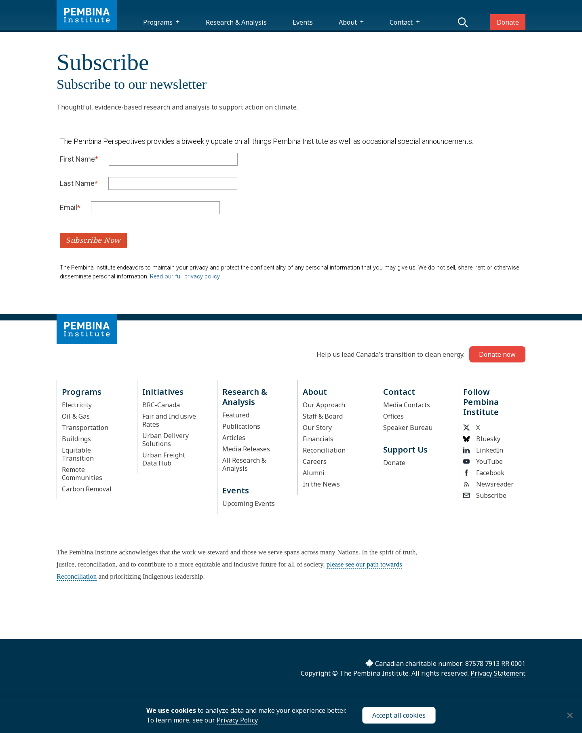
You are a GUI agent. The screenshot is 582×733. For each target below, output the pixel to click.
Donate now (497, 354)
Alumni (314, 472)
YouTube (483, 461)
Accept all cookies (399, 715)
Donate (508, 22)
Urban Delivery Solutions (165, 439)
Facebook (483, 473)
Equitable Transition (78, 454)
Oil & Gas (76, 416)
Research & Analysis (236, 22)
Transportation (85, 427)
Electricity (77, 404)
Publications (241, 426)
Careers (315, 461)
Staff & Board (323, 416)
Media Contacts (406, 404)
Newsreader (488, 484)
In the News (321, 484)
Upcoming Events (248, 503)
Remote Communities (82, 473)
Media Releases (246, 448)
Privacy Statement (497, 673)
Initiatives (162, 392)
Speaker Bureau (407, 427)
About (348, 22)
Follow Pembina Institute (481, 402)
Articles (233, 437)
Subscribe (484, 495)
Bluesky (481, 439)
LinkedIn (483, 450)
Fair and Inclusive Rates (169, 420)
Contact (401, 22)
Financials (318, 438)
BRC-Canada (161, 404)
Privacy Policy (237, 720)
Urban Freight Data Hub (163, 459)
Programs (158, 22)
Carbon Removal (87, 488)
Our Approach (324, 404)
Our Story (317, 427)
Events (303, 22)
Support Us (405, 449)
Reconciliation (324, 450)
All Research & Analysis (244, 464)
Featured (235, 415)
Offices (393, 416)
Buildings (76, 438)
